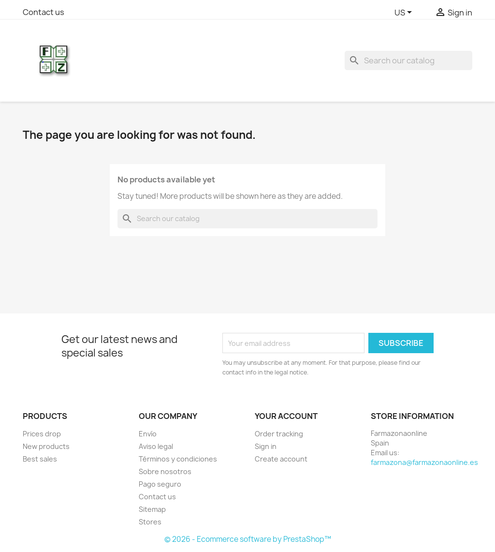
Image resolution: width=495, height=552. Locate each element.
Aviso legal (156, 446)
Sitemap (152, 509)
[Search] (408, 60)
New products (46, 446)
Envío (148, 433)
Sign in (266, 446)
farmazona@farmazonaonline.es (424, 462)
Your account (286, 416)
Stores (150, 521)
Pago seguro (160, 484)
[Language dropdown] (404, 13)
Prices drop (42, 433)
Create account (281, 458)
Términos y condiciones (178, 458)
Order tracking (279, 433)
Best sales (40, 458)
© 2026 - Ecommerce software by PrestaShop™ (247, 539)
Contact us (43, 12)
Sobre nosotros (165, 471)
